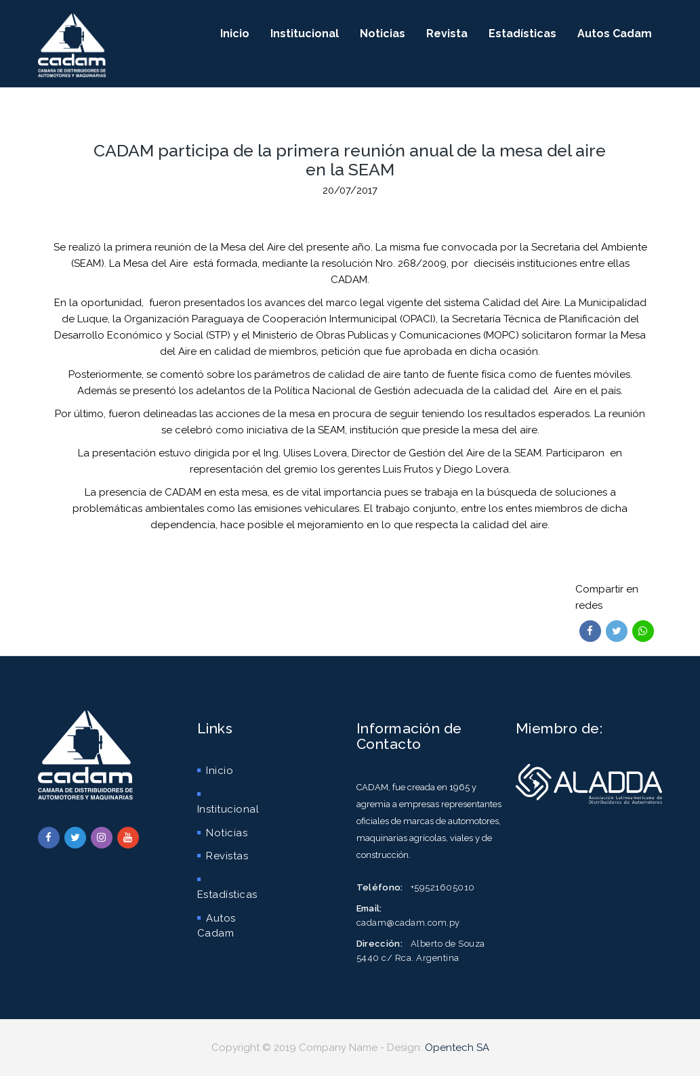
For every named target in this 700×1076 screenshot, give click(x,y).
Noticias (382, 33)
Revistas (223, 856)
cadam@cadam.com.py (408, 923)
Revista (447, 33)
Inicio (234, 33)
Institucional (304, 33)
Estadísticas (522, 33)
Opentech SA (457, 1047)
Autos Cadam (614, 33)
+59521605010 (443, 887)
